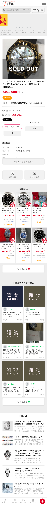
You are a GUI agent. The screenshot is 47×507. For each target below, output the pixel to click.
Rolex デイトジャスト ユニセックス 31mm (8, 246)
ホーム (3, 30)
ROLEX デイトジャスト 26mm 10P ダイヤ (39, 210)
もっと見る (23, 402)
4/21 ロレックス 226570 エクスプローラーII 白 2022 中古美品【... (23, 210)
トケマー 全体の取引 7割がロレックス (28, 437)
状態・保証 (12, 177)
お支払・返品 (34, 177)
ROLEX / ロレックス (21, 30)
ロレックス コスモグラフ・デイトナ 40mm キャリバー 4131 (27, 470)
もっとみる (23, 269)
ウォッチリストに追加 (13, 127)
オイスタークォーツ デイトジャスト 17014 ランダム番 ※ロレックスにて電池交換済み (23, 246)
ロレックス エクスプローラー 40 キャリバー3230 (29, 485)
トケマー (10, 30)
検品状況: (7, 115)
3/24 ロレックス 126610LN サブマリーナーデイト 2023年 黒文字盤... (39, 246)
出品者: (5, 103)
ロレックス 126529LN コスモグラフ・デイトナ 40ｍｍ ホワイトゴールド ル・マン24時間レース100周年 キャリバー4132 (29, 453)
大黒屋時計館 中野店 (19, 103)
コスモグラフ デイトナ (35, 30)
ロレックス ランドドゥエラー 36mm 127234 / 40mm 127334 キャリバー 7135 (29, 423)
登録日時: (7, 111)
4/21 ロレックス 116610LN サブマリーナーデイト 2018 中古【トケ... (8, 210)
